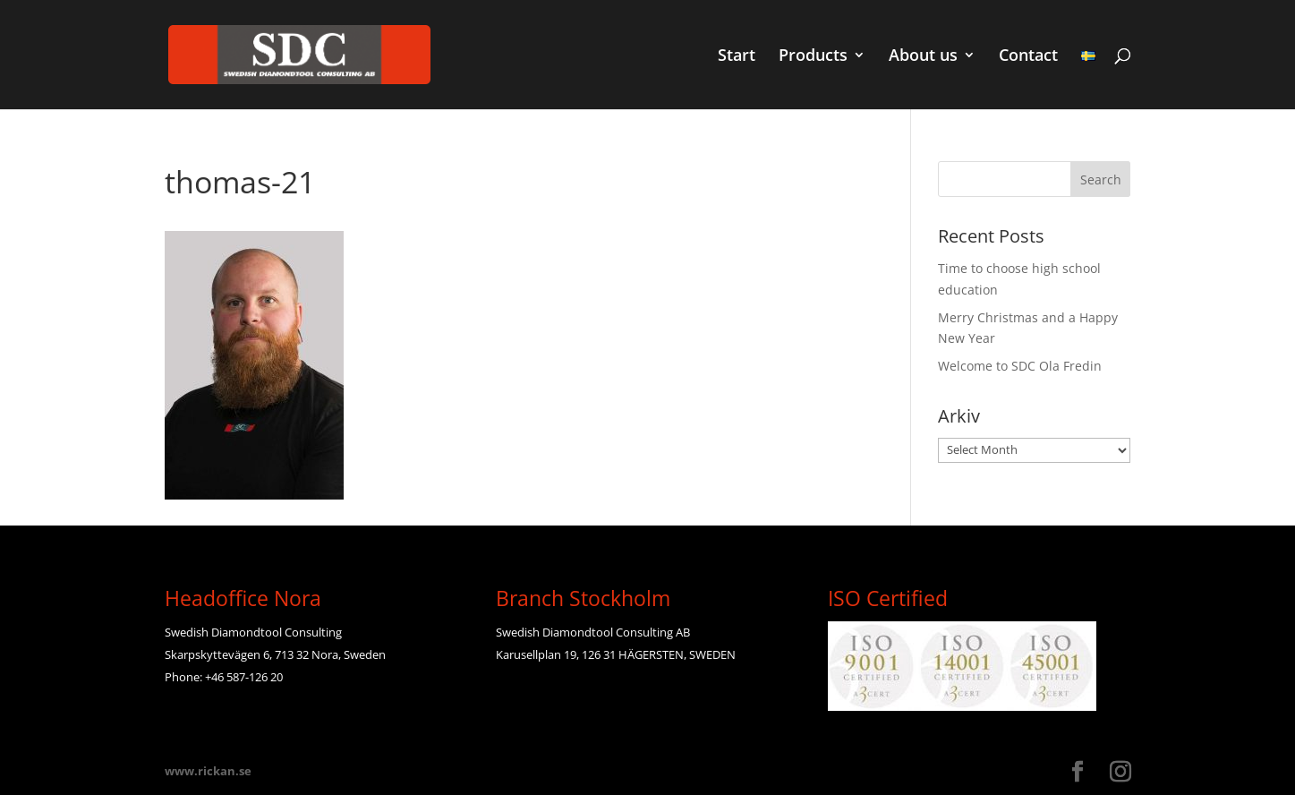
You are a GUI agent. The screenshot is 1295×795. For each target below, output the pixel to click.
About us (923, 56)
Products (813, 56)
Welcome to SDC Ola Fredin (1020, 365)
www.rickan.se (208, 771)
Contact (1028, 56)
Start (736, 56)
